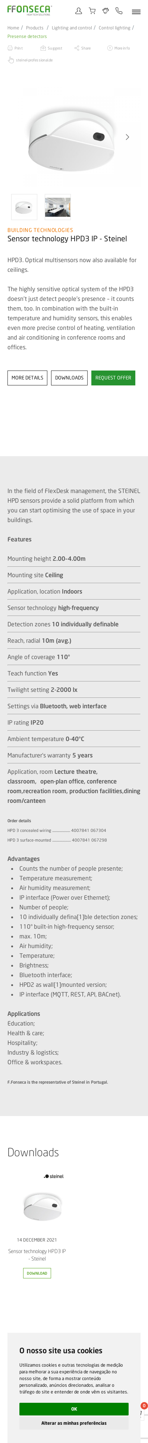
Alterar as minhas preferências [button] (74, 1423)
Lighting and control (72, 28)
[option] (74, 137)
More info (122, 48)
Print (19, 48)
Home (13, 28)
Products (35, 28)
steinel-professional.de (34, 60)
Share (86, 48)
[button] (127, 137)
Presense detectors (27, 36)
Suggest (55, 48)
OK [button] (74, 1409)
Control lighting (114, 28)
